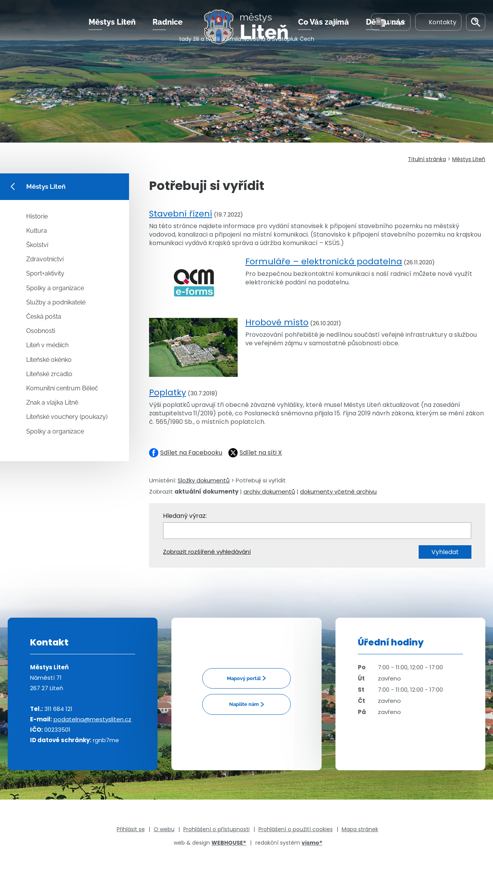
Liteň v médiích (47, 345)
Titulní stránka (427, 159)
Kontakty (438, 30)
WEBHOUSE (228, 843)
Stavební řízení (180, 214)
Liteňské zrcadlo (49, 374)
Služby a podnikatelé (56, 302)
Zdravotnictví (45, 259)
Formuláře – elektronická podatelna (323, 261)
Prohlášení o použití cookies (295, 829)
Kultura (36, 230)
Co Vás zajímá (323, 30)
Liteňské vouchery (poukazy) (66, 416)
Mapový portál (244, 678)
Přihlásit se (131, 829)
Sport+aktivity (45, 273)
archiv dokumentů (269, 491)
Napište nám (244, 704)
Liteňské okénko (49, 359)
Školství (37, 245)
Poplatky (167, 392)
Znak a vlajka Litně (52, 402)
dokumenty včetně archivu (338, 491)
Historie (37, 216)
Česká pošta (43, 316)
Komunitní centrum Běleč (62, 388)
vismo (312, 843)
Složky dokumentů (204, 480)
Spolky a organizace (55, 288)
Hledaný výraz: (185, 515)
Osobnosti (40, 330)
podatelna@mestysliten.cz (92, 719)
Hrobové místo (277, 322)
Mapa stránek (360, 829)
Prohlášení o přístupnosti (216, 829)
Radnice (168, 30)
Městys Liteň (112, 30)
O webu (164, 829)
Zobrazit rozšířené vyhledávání (207, 552)
